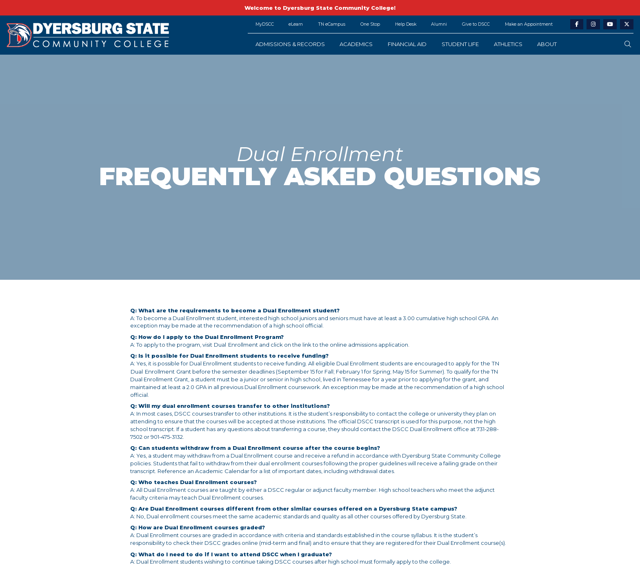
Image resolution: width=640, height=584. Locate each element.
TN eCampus (331, 24)
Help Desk (405, 24)
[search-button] (627, 44)
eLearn (296, 24)
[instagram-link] (593, 25)
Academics (356, 44)
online (336, 344)
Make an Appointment (529, 24)
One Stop (370, 24)
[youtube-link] (610, 25)
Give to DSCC (476, 24)
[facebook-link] (577, 25)
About (547, 44)
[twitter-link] (626, 25)
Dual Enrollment (234, 344)
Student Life (460, 44)
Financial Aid (407, 44)
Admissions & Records (290, 44)
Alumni (439, 24)
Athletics (508, 44)
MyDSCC (265, 24)
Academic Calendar (221, 462)
